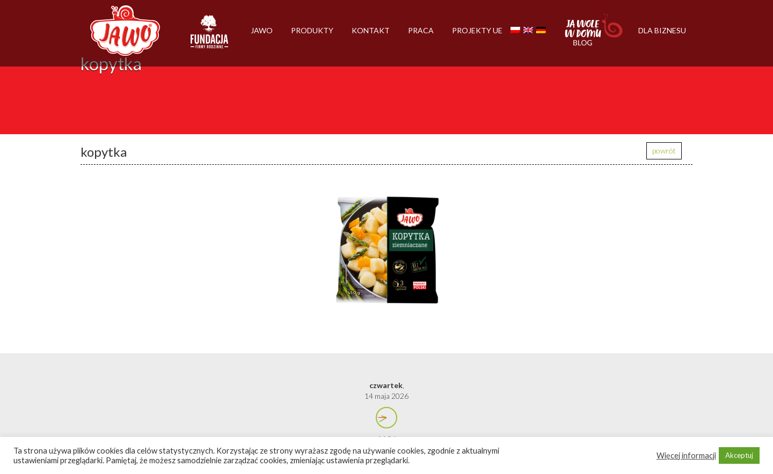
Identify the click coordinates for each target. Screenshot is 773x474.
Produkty (312, 30)
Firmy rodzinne (209, 36)
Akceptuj (739, 455)
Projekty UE (477, 30)
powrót (664, 150)
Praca (421, 30)
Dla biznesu (662, 30)
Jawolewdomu (594, 35)
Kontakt (371, 30)
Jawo (262, 30)
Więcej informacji (686, 455)
